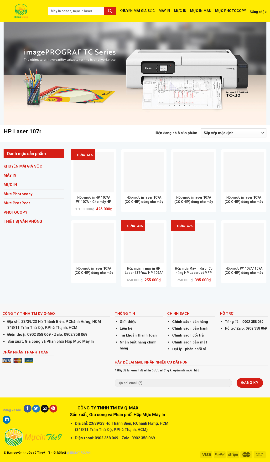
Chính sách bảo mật (189, 342)
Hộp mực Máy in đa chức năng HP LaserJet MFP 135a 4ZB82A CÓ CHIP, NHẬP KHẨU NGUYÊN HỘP (194, 270)
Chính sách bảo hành (190, 328)
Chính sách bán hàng (190, 322)
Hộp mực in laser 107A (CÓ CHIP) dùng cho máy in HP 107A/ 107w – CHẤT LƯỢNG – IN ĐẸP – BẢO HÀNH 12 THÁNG (194, 200)
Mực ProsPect (17, 203)
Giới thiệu (128, 322)
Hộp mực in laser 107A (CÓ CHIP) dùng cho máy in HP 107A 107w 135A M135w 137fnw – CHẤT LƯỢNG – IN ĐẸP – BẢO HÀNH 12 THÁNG (144, 200)
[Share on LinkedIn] (6, 420)
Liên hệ (126, 328)
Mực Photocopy (18, 194)
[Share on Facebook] (27, 409)
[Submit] (110, 11)
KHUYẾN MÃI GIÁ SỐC (137, 11)
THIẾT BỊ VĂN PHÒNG (23, 221)
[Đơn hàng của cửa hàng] (233, 132)
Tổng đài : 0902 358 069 (244, 322)
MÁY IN (164, 11)
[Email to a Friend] (45, 409)
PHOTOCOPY (15, 212)
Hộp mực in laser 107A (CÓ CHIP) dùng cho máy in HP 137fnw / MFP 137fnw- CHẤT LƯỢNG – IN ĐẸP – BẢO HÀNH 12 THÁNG (93, 270)
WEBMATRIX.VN (79, 452)
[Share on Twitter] (36, 409)
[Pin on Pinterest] (53, 409)
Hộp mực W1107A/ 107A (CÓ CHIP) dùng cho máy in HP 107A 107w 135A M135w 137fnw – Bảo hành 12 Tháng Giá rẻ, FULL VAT (243, 270)
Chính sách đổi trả (188, 335)
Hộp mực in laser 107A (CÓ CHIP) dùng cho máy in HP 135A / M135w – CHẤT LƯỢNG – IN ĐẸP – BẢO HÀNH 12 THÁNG (243, 200)
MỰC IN (180, 11)
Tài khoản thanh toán (138, 335)
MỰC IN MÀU (200, 11)
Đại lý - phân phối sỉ (189, 349)
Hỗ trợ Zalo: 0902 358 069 (246, 328)
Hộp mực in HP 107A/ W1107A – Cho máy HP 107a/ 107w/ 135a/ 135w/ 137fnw (93, 200)
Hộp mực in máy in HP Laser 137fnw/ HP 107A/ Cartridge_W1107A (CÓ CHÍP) (144, 270)
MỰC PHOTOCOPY (230, 11)
